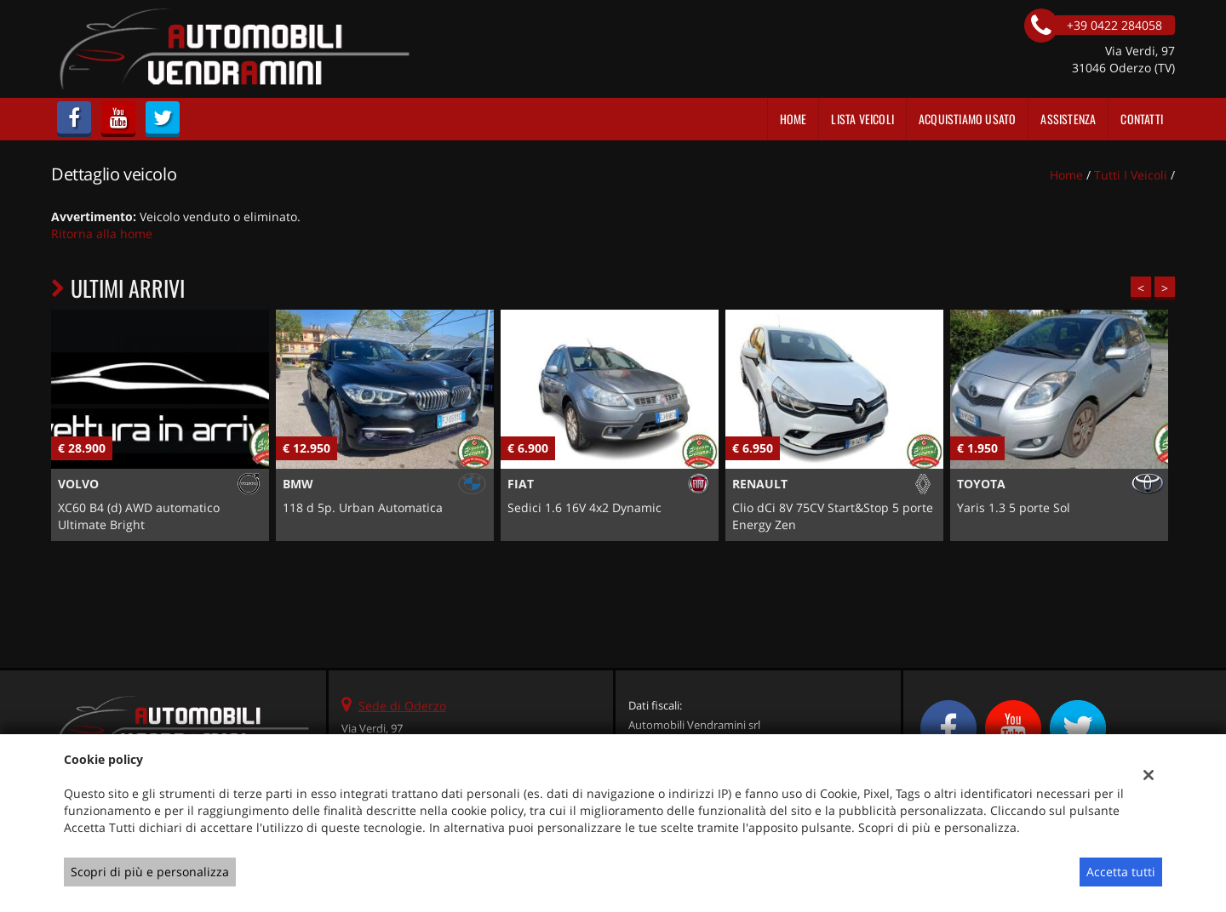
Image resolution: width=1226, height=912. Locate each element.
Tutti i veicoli (1130, 175)
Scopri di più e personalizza (150, 872)
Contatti (1141, 119)
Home (793, 119)
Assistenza (1068, 119)
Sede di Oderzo (402, 706)
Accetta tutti (1120, 872)
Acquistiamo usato (967, 119)
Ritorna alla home (101, 233)
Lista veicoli (862, 119)
